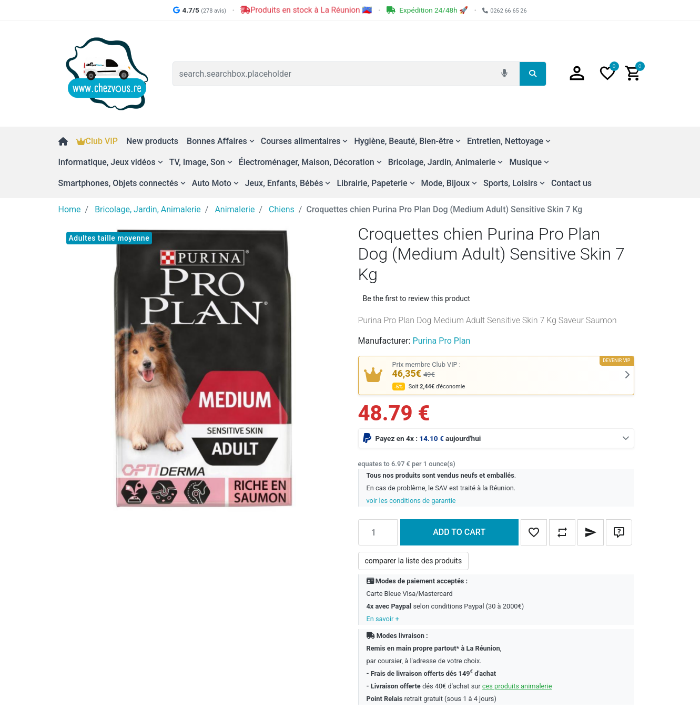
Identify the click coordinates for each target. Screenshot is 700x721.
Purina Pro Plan (442, 341)
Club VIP (97, 141)
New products (152, 141)
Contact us (571, 183)
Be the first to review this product (416, 298)
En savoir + (383, 619)
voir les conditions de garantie (411, 500)
